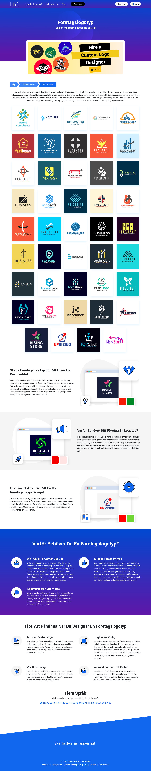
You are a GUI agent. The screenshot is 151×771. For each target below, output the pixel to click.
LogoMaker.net (30, 95)
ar (99, 703)
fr (44, 703)
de (47, 703)
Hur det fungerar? (34, 4)
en (41, 703)
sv (134, 4)
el (67, 703)
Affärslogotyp (48, 84)
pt (70, 703)
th (89, 703)
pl (77, 703)
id (83, 703)
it (61, 703)
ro (106, 703)
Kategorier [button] (51, 4)
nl (64, 703)
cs (80, 703)
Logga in (121, 4)
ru (54, 703)
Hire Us (95, 69)
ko (92, 703)
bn (103, 703)
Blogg (64, 4)
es (51, 703)
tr (57, 703)
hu (96, 703)
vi (86, 703)
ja (73, 703)
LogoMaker (72, 761)
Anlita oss (78, 4)
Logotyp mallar (28, 84)
